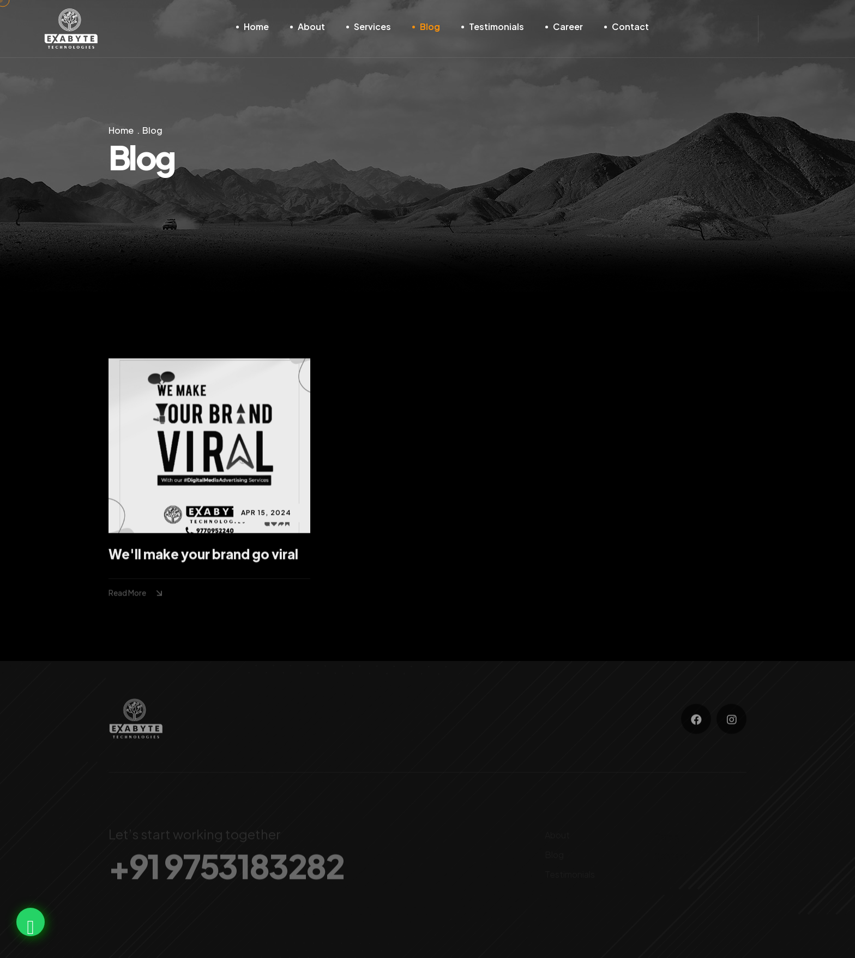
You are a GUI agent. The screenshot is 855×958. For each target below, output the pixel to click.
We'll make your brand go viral (203, 555)
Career (568, 26)
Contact (630, 26)
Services (372, 26)
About (311, 26)
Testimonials (496, 26)
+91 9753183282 (226, 869)
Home (256, 26)
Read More (137, 593)
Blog (430, 26)
